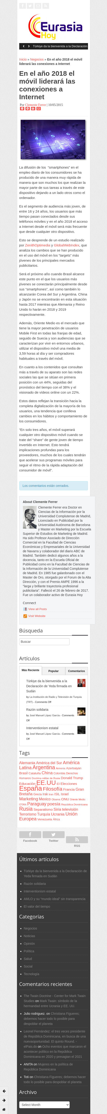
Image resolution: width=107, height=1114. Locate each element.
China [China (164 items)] (47, 772)
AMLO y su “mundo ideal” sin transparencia (54, 899)
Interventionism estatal (42, 728)
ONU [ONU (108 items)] (65, 799)
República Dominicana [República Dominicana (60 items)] (74, 804)
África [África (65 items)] (56, 819)
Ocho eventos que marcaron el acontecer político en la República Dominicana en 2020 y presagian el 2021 (55, 1051)
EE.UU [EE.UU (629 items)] (46, 782)
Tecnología (31, 974)
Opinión (29, 943)
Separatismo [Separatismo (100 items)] (43, 809)
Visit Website (37, 616)
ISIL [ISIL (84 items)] (57, 794)
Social (28, 966)
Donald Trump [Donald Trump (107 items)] (72, 778)
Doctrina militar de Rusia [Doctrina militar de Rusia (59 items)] (46, 778)
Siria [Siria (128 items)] (57, 809)
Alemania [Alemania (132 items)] (27, 763)
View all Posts (37, 609)
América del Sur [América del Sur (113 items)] (49, 763)
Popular (53, 671)
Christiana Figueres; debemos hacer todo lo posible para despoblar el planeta (52, 1019)
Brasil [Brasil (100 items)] (23, 773)
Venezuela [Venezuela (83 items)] (44, 819)
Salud (28, 959)
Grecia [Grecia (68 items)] (37, 794)
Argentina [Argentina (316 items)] (44, 767)
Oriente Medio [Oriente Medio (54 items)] (77, 799)
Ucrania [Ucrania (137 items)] (57, 814)
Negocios (37, 59)
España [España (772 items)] (30, 788)
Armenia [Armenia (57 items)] (60, 768)
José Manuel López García (45, 715)
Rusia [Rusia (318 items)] (26, 809)
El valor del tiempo (37, 906)
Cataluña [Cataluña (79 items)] (35, 773)
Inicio (23, 59)
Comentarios (76, 671)
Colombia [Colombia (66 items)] (59, 773)
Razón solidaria (37, 709)
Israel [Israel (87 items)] (65, 794)
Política (29, 951)
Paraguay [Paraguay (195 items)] (37, 803)
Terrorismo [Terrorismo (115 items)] (27, 814)
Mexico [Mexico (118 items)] (45, 799)
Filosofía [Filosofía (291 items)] (52, 789)
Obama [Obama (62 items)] (56, 799)
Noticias (29, 936)
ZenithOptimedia (37, 245)
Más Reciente (30, 670)
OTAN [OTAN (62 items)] (22, 804)
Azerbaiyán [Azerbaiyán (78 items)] (73, 768)
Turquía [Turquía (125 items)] (43, 814)
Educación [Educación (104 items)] (27, 784)
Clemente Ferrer (35, 105)
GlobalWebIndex (66, 245)
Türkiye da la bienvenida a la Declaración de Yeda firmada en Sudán (60, 47)
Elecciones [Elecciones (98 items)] (68, 784)
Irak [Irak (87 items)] (45, 794)
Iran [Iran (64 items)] (51, 794)
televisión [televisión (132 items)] (70, 809)
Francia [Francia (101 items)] (69, 789)
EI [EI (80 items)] (58, 784)
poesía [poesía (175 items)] (53, 803)
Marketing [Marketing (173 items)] (28, 798)
